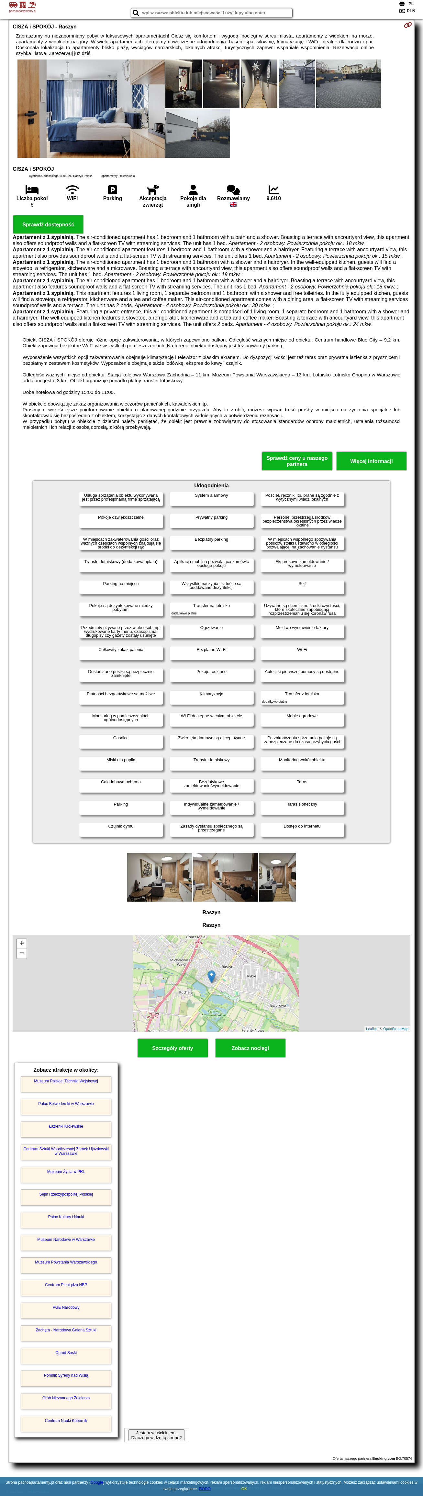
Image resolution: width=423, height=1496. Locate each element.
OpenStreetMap (395, 1029)
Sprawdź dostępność (48, 224)
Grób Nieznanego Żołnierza (66, 1398)
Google (97, 1482)
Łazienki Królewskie (66, 1126)
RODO (205, 1489)
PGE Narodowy (66, 1307)
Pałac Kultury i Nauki (66, 1217)
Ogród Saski (66, 1352)
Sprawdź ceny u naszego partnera (297, 461)
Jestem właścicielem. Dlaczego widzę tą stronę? (156, 1435)
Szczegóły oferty (172, 1048)
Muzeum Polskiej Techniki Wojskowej (66, 1081)
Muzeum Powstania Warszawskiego (66, 1262)
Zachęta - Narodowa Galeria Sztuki (66, 1330)
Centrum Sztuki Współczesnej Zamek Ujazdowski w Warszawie (65, 1151)
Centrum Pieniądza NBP (66, 1285)
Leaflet (371, 1029)
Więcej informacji (371, 461)
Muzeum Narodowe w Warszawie (66, 1239)
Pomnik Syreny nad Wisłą (66, 1375)
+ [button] (22, 944)
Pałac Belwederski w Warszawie (66, 1103)
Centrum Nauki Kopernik (66, 1420)
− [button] (22, 954)
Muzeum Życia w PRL (66, 1171)
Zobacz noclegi (250, 1048)
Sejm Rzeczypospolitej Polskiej (66, 1194)
